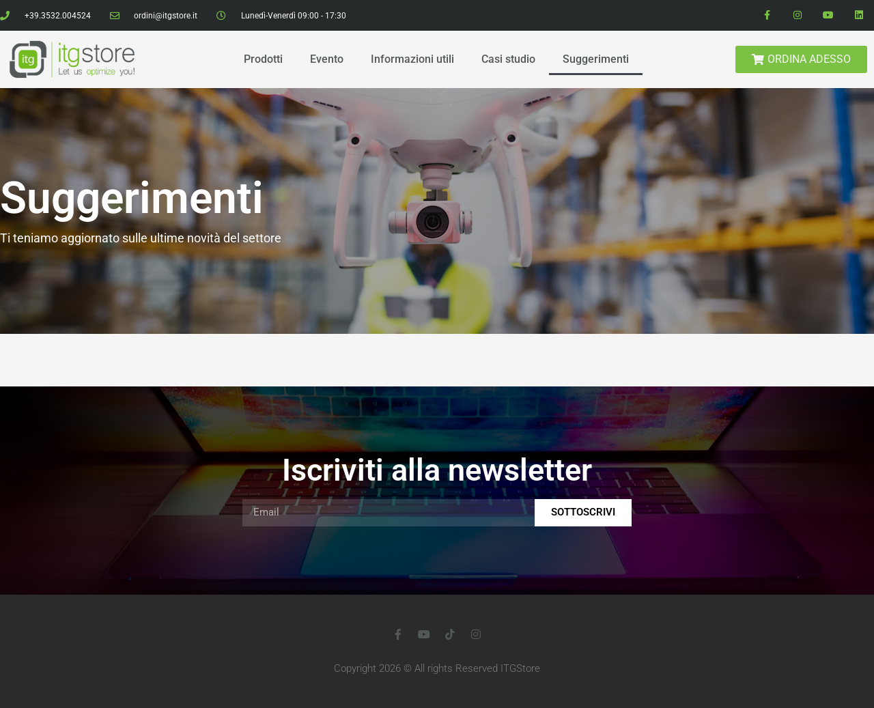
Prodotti (263, 59)
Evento (326, 59)
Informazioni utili (412, 59)
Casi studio (508, 59)
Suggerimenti (596, 59)
